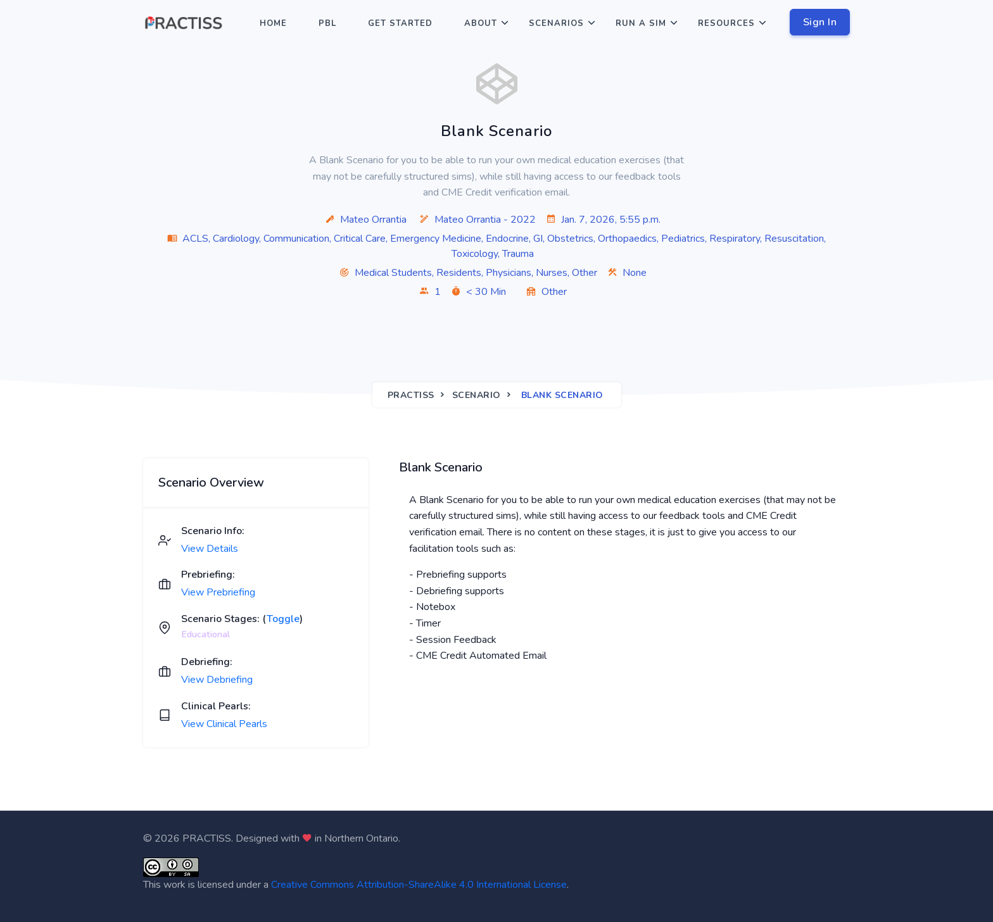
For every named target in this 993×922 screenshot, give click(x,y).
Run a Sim (641, 23)
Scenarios (556, 23)
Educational (205, 634)
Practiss (411, 395)
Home (273, 23)
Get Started (400, 23)
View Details (209, 549)
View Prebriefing (218, 592)
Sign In (820, 22)
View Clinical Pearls (224, 724)
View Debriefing (217, 680)
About (480, 23)
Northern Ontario (361, 838)
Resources (726, 23)
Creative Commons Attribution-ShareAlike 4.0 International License (419, 885)
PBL (327, 23)
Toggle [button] (283, 619)
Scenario (476, 395)
